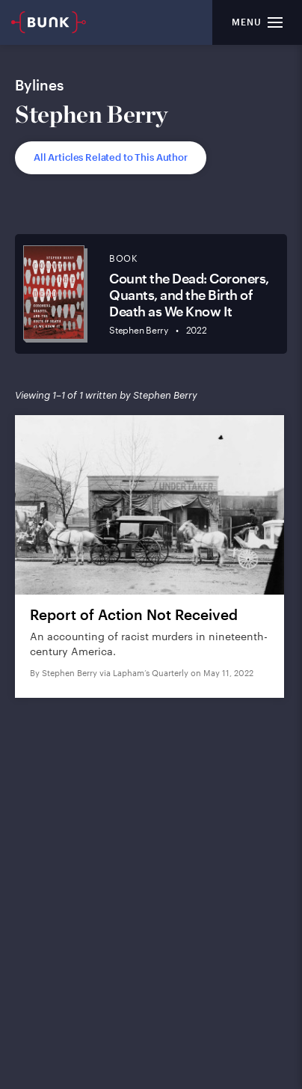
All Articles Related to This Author (111, 157)
